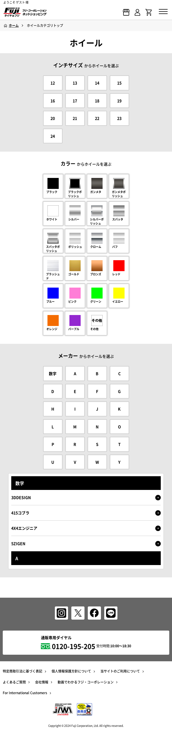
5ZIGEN (86, 543)
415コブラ (86, 513)
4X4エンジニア (86, 528)
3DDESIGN (86, 497)
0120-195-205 (73, 646)
